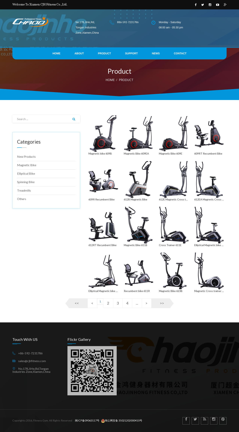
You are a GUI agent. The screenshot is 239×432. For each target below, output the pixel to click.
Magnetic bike (26, 165)
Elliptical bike (26, 173)
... (137, 303)
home (56, 53)
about (79, 53)
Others (21, 199)
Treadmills (24, 190)
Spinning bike (26, 182)
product (104, 53)
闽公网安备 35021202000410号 (121, 420)
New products (26, 156)
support (131, 53)
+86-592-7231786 (30, 353)
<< (77, 303)
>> (162, 303)
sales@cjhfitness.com (32, 360)
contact (180, 53)
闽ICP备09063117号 (86, 420)
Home (110, 80)
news (156, 53)
